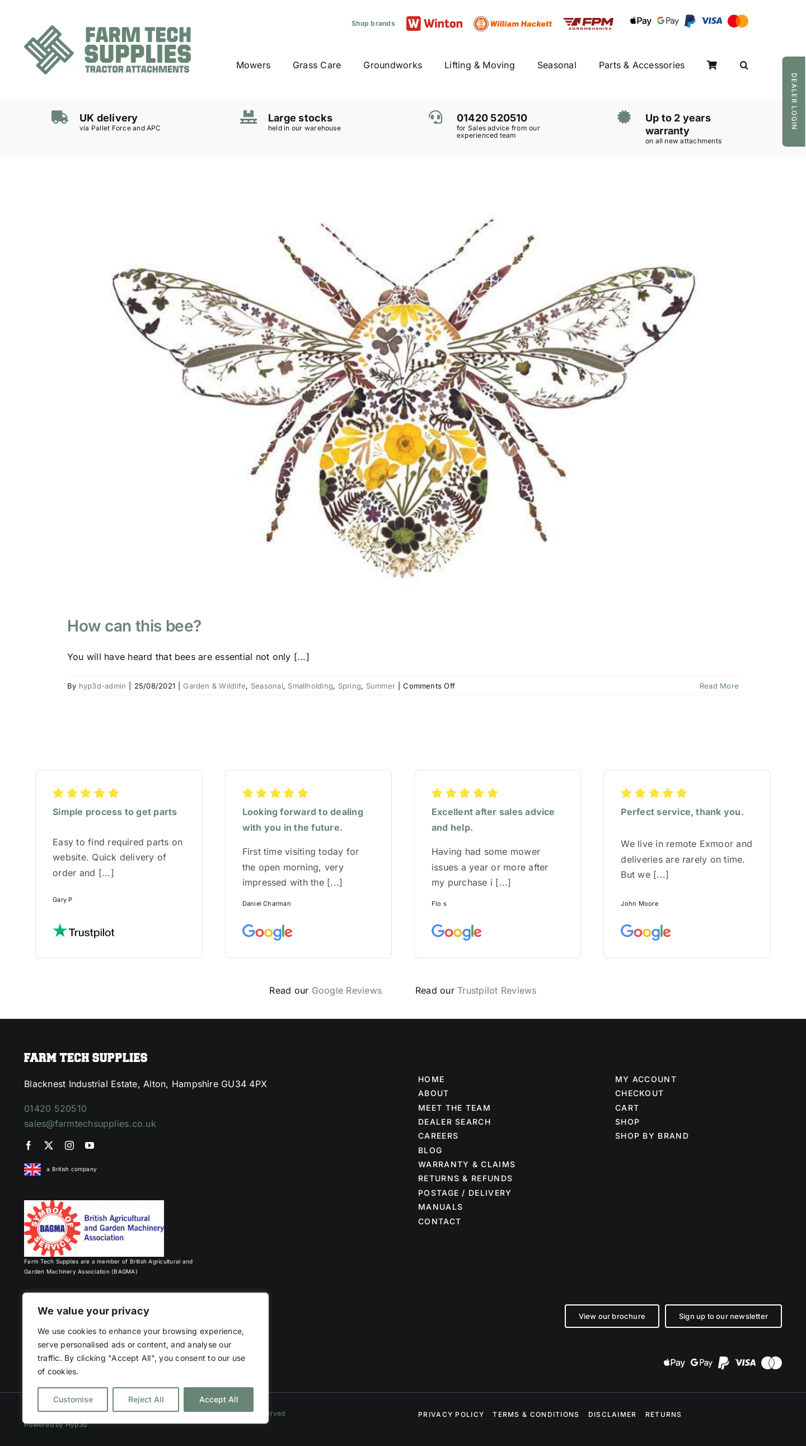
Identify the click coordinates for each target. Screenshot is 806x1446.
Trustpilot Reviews (496, 990)
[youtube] (89, 1145)
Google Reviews (347, 990)
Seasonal (267, 685)
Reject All (146, 1399)
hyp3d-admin (102, 685)
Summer (380, 685)
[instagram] (69, 1145)
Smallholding (310, 685)
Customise (73, 1399)
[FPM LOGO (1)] (588, 22)
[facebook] (28, 1145)
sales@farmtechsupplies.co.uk (90, 1123)
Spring (349, 685)
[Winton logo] (434, 20)
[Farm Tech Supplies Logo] (107, 29)
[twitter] (48, 1145)
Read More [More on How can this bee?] (719, 685)
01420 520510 (55, 1108)
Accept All (218, 1399)
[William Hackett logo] (513, 20)
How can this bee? (134, 625)
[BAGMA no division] (94, 1204)
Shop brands (373, 23)
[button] (744, 65)
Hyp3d (76, 1424)
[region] (145, 1358)
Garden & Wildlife (214, 685)
